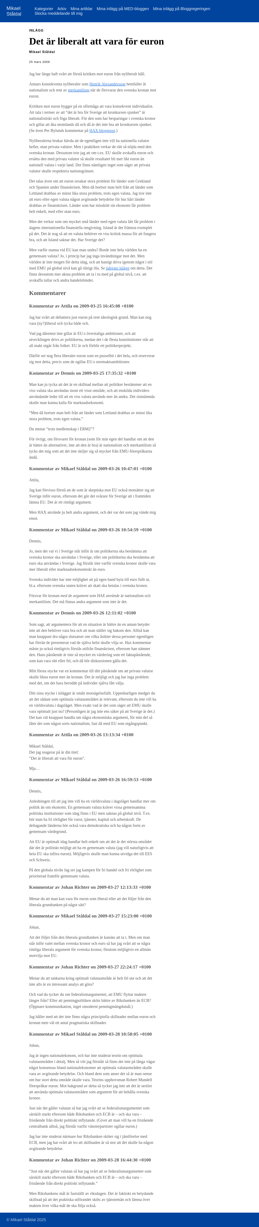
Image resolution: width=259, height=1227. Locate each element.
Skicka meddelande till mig (59, 13)
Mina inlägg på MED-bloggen (123, 8)
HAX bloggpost (102, 130)
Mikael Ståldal (13, 11)
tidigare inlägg (117, 268)
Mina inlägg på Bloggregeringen (181, 8)
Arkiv (61, 8)
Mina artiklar (82, 8)
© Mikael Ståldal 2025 (26, 1219)
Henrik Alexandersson (107, 84)
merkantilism (78, 90)
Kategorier (44, 8)
